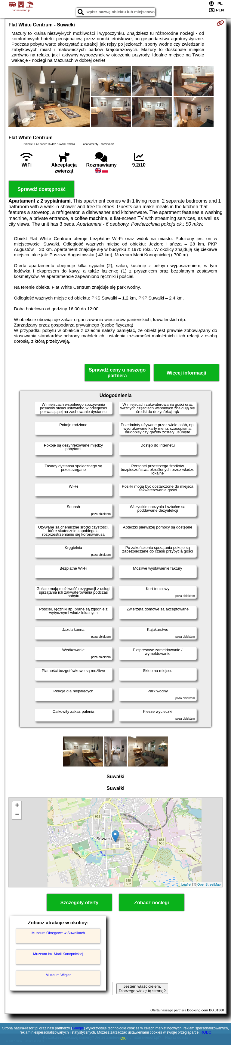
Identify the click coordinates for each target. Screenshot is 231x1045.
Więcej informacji (186, 372)
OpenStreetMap (209, 884)
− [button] (17, 814)
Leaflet (186, 884)
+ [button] (17, 805)
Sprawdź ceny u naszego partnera (117, 372)
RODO (206, 1032)
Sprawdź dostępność (41, 189)
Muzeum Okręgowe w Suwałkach (58, 933)
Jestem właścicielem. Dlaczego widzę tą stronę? (142, 988)
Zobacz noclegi (151, 902)
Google (78, 1028)
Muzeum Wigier (58, 975)
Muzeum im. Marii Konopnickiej (58, 954)
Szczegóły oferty (79, 902)
